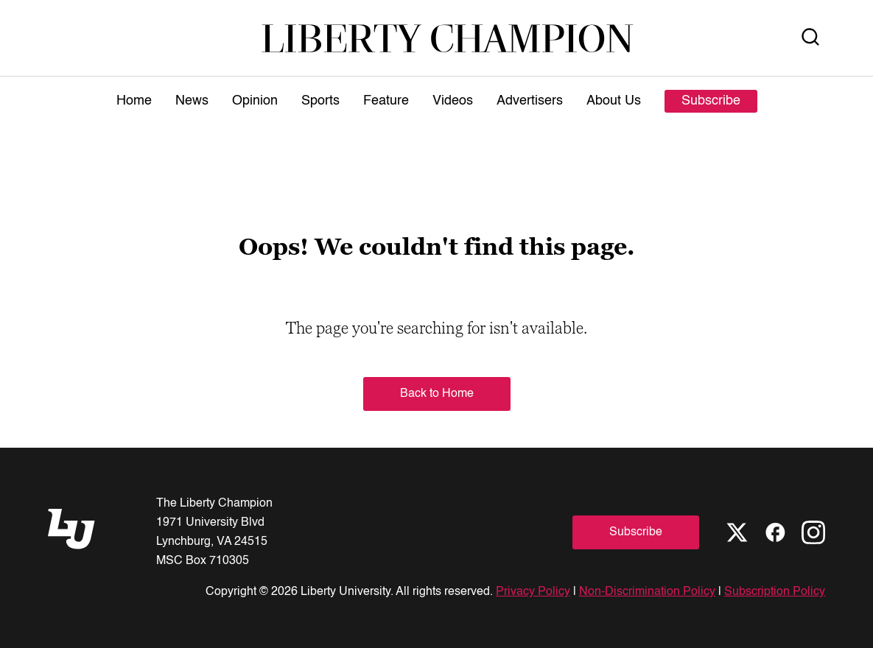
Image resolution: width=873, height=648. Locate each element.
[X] (736, 532)
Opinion (255, 101)
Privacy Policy (533, 592)
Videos (452, 101)
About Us (613, 101)
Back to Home (437, 394)
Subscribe (710, 101)
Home (134, 101)
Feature (386, 101)
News (191, 101)
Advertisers (530, 101)
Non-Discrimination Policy (647, 592)
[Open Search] (810, 38)
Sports (320, 101)
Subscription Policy (774, 592)
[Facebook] (775, 532)
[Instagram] (813, 532)
